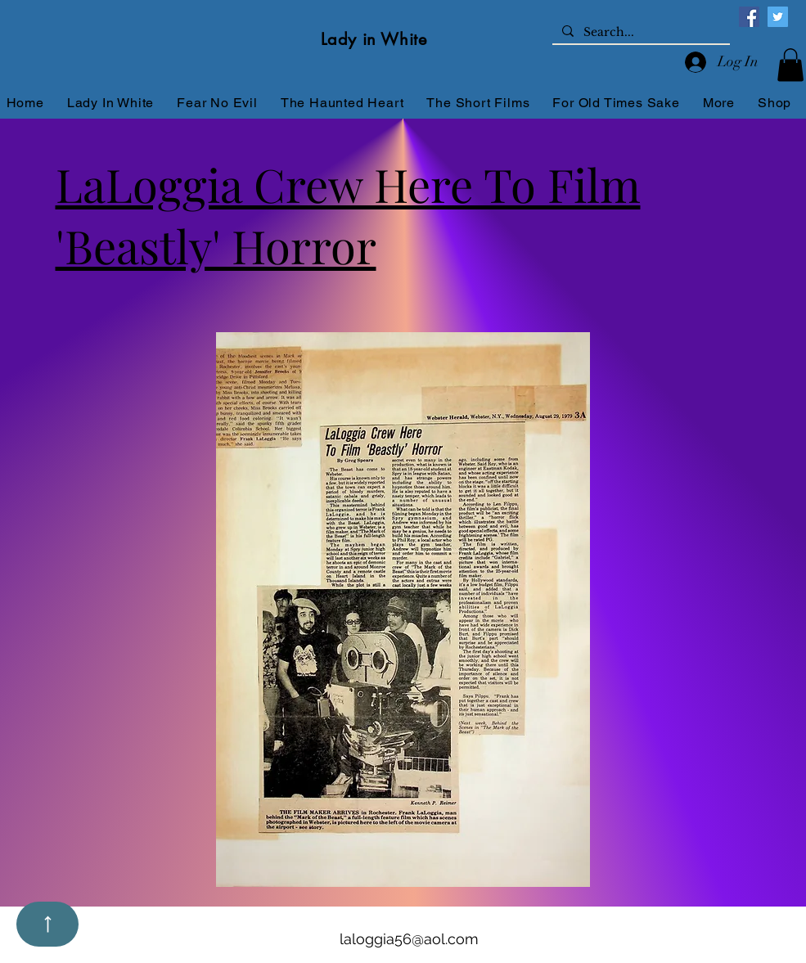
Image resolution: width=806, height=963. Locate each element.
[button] (790, 65)
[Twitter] (778, 17)
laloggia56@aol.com (409, 938)
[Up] (47, 924)
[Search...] (639, 32)
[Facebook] (749, 17)
